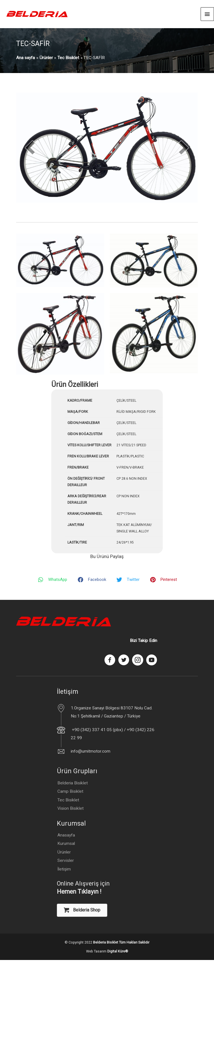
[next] (184, 147)
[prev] (30, 147)
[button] (82, 910)
